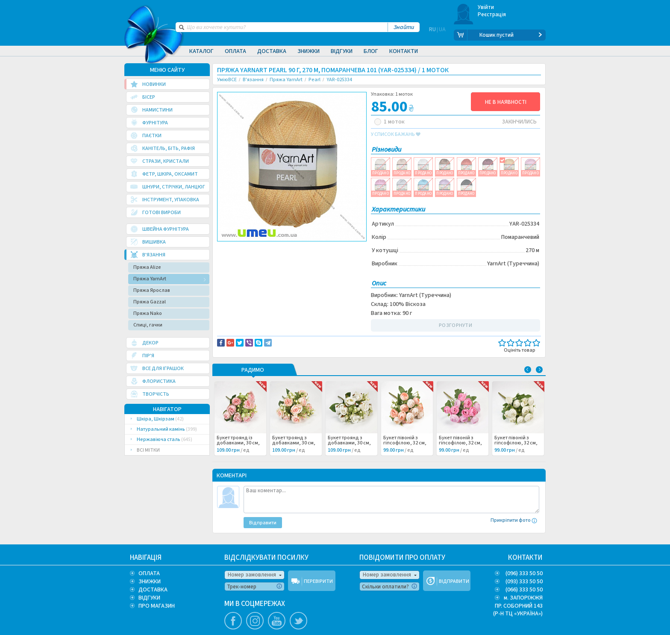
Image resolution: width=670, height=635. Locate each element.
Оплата (235, 51)
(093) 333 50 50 (524, 581)
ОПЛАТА (149, 573)
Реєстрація (492, 15)
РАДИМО (252, 370)
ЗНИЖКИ (149, 581)
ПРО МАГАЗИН (156, 605)
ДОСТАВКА (153, 589)
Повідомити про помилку (323, 248)
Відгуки (342, 51)
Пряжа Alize (147, 266)
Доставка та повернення (253, 248)
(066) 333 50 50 (524, 589)
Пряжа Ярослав (151, 290)
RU (432, 35)
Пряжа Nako (147, 313)
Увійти (486, 7)
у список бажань (395, 134)
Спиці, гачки (147, 324)
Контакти (403, 51)
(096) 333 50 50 (524, 573)
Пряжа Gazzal (149, 301)
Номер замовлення (252, 574)
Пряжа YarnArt (149, 278)
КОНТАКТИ (525, 557)
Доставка (271, 51)
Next (539, 369)
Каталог (201, 51)
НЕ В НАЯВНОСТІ (505, 102)
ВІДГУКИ (149, 597)
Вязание (234, 257)
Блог (371, 51)
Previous (527, 369)
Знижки (308, 51)
